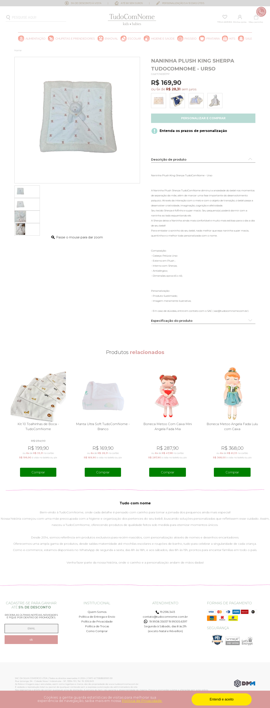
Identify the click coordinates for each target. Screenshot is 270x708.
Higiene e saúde (163, 38)
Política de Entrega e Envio (97, 616)
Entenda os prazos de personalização (193, 131)
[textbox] (36, 18)
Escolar (134, 38)
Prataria (213, 38)
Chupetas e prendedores (75, 38)
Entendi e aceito (222, 699)
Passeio (190, 38)
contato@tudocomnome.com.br (165, 616)
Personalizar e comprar (203, 118)
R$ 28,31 (173, 89)
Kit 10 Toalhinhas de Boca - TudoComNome (38, 426)
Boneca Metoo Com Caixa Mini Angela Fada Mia (167, 426)
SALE (248, 38)
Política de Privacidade (97, 621)
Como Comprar (97, 631)
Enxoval (111, 38)
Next (261, 422)
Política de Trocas (97, 626)
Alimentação (35, 38)
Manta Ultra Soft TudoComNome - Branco (103, 426)
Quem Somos (97, 611)
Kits (232, 38)
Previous (8, 422)
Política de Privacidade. (142, 701)
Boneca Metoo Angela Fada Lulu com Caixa (232, 426)
